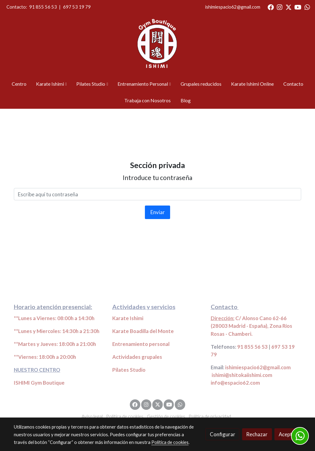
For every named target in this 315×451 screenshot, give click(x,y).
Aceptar (288, 434)
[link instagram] (279, 7)
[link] (157, 45)
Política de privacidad (210, 416)
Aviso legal (92, 416)
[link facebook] (271, 7)
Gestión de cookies (166, 416)
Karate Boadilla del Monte (143, 331)
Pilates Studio (129, 370)
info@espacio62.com (235, 382)
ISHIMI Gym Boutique (39, 382)
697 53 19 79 (77, 7)
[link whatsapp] (307, 7)
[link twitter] (288, 7)
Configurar (222, 434)
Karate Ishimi (127, 318)
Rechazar (257, 434)
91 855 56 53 (43, 7)
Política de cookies (124, 416)
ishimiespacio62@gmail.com (232, 7)
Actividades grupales (137, 357)
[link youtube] (297, 7)
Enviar (157, 212)
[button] (51, 84)
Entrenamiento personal (140, 344)
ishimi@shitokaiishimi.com (242, 375)
